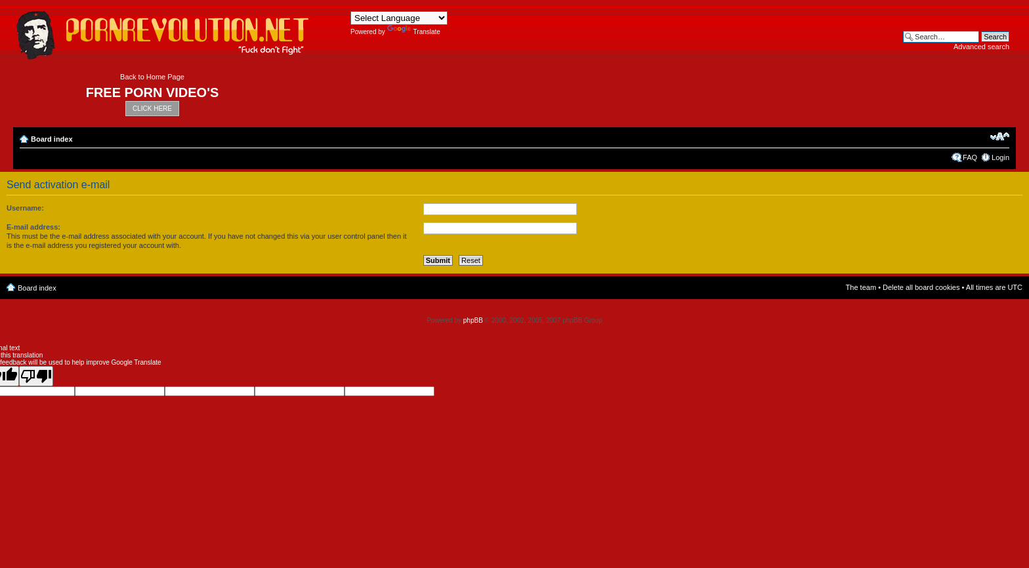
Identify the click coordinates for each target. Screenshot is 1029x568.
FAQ (970, 157)
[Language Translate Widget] (399, 18)
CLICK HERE (152, 108)
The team (861, 287)
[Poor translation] (36, 376)
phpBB (473, 320)
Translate (413, 31)
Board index (52, 139)
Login (1000, 157)
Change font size (999, 136)
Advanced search (981, 47)
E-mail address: (33, 227)
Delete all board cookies (921, 287)
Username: (25, 208)
